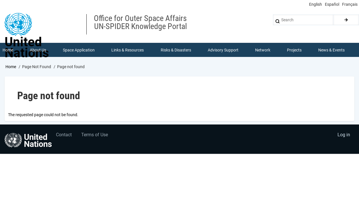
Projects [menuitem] (294, 50)
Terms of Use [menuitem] (95, 136)
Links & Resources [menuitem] (128, 50)
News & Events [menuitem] (332, 50)
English (315, 4)
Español (332, 4)
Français (350, 4)
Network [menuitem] (262, 50)
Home (10, 67)
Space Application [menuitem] (79, 50)
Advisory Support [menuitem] (223, 50)
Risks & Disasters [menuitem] (176, 50)
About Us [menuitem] (38, 50)
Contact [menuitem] (64, 136)
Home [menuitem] (8, 50)
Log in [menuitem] (343, 136)
